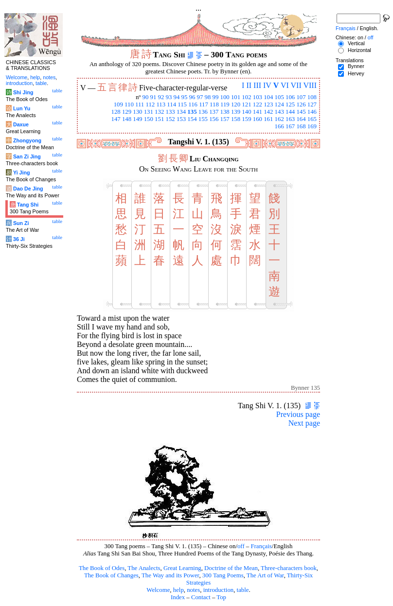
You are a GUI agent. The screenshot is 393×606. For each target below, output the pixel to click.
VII (296, 85)
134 (181, 111)
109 (118, 104)
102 (246, 97)
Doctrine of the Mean (231, 568)
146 (312, 111)
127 (312, 104)
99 (216, 97)
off (241, 546)
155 (203, 119)
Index (178, 597)
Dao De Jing (28, 188)
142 (268, 111)
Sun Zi (21, 223)
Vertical (356, 43)
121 (246, 104)
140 (246, 111)
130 (137, 111)
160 (257, 119)
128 (115, 111)
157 (225, 119)
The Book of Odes (102, 568)
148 (126, 119)
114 (171, 104)
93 (169, 97)
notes (193, 590)
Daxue (21, 124)
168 (300, 126)
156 (213, 119)
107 (300, 97)
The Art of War (265, 575)
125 (290, 104)
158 (235, 119)
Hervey (356, 73)
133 (170, 111)
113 (160, 104)
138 (225, 111)
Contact (201, 597)
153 (181, 119)
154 (191, 119)
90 (146, 97)
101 (235, 97)
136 (203, 111)
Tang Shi (27, 205)
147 (115, 119)
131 (148, 111)
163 (290, 119)
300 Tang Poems (223, 575)
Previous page (298, 414)
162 (279, 119)
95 (184, 97)
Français (260, 546)
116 (192, 104)
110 (129, 104)
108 (312, 97)
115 (182, 104)
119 (225, 104)
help (178, 590)
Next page (304, 423)
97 (200, 97)
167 (290, 126)
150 (148, 119)
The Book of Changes (111, 575)
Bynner (356, 66)
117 (203, 104)
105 (279, 97)
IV (267, 85)
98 (208, 97)
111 (139, 104)
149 (137, 119)
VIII (310, 85)
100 (225, 97)
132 (159, 111)
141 (257, 111)
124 (279, 104)
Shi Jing (23, 92)
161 (268, 119)
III (257, 85)
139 (235, 111)
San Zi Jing (27, 156)
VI (285, 85)
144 (290, 111)
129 (126, 111)
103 (257, 97)
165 (312, 119)
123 (268, 104)
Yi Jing (21, 172)
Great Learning (182, 568)
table (243, 590)
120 (235, 104)
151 (159, 119)
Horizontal (359, 50)
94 (177, 97)
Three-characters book (289, 568)
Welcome (158, 590)
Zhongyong (27, 140)
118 (214, 104)
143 (279, 111)
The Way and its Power (170, 575)
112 (150, 104)
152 (170, 119)
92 (161, 97)
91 (153, 97)
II (248, 85)
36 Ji (19, 239)
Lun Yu (21, 108)
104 (268, 97)
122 (257, 104)
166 (279, 126)
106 (290, 97)
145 (300, 111)
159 (246, 119)
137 (213, 111)
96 (192, 97)
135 (191, 111)
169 (312, 126)
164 (300, 119)
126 (300, 104)
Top (221, 597)
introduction (218, 590)
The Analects (143, 568)
